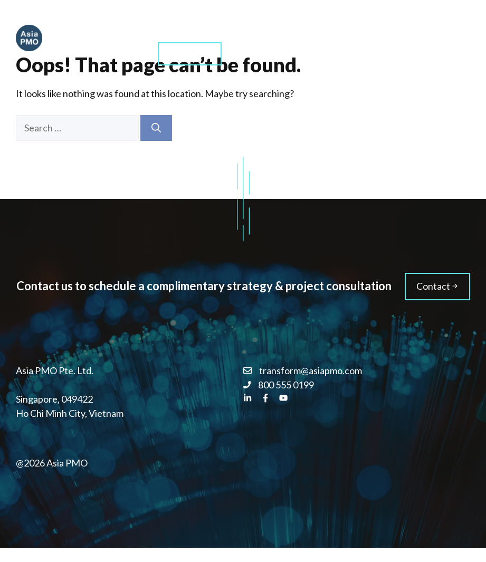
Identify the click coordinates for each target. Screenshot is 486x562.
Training (281, 26)
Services (223, 26)
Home (170, 26)
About (335, 26)
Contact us (189, 53)
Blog (382, 26)
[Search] (156, 128)
